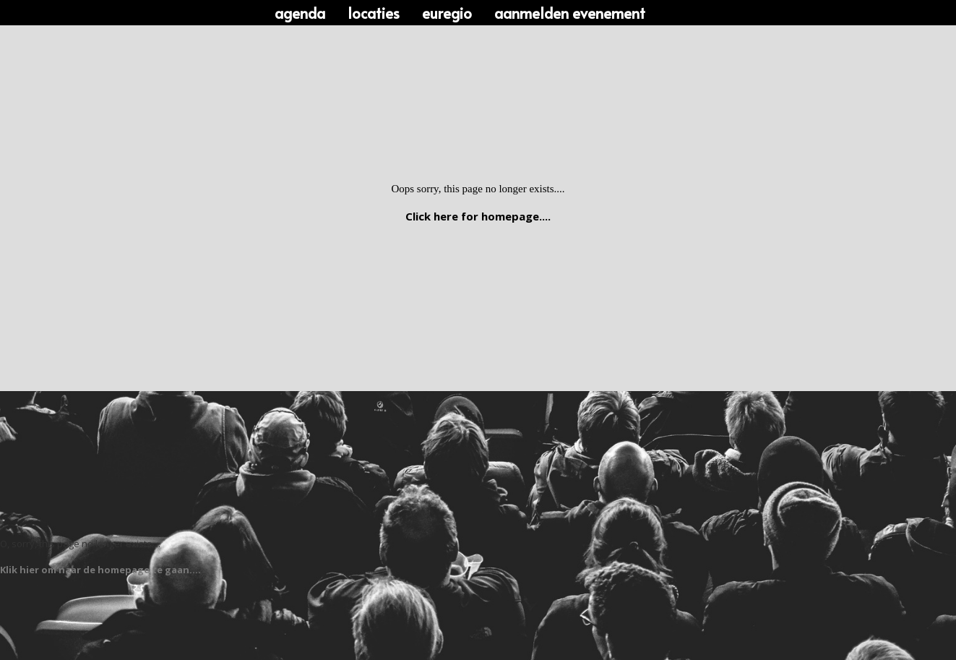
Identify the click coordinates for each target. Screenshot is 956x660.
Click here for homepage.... (478, 216)
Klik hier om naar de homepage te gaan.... (100, 569)
